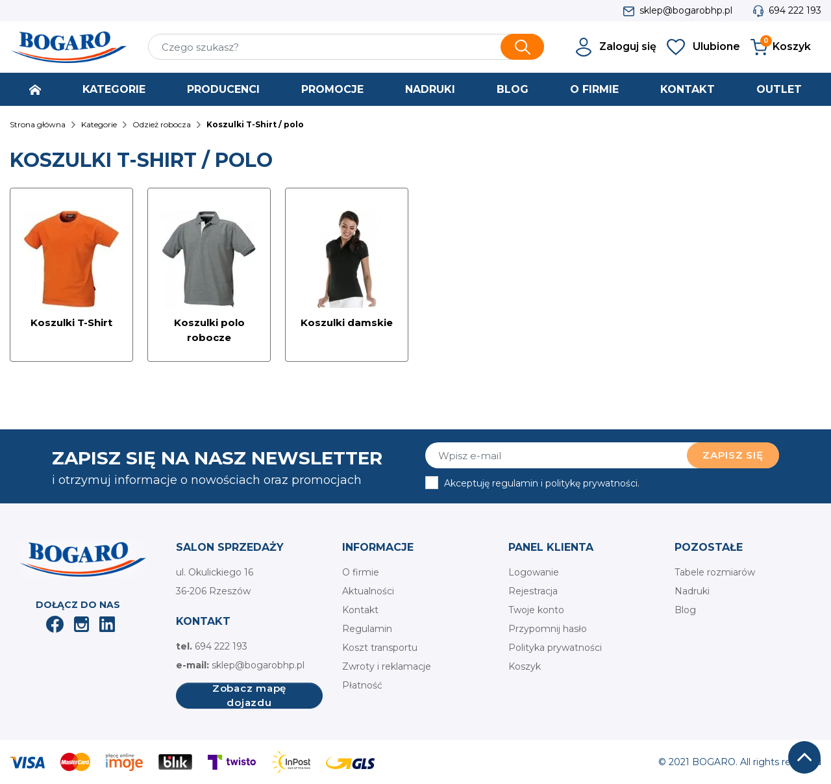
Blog (685, 610)
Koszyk (524, 666)
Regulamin (367, 629)
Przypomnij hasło (547, 629)
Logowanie (533, 572)
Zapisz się (732, 455)
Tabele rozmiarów (715, 572)
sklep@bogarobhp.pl (685, 10)
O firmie (360, 572)
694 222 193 (795, 10)
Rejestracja (533, 591)
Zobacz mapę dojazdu (249, 696)
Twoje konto (536, 610)
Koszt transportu (379, 647)
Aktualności (368, 591)
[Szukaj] (346, 47)
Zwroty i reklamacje (386, 666)
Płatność (362, 685)
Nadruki (692, 591)
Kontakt (360, 610)
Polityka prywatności (555, 647)
